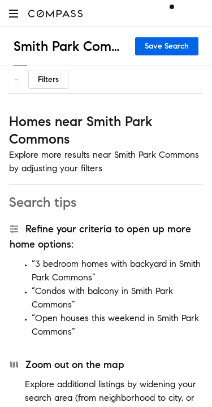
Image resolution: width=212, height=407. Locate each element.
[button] (13, 13)
